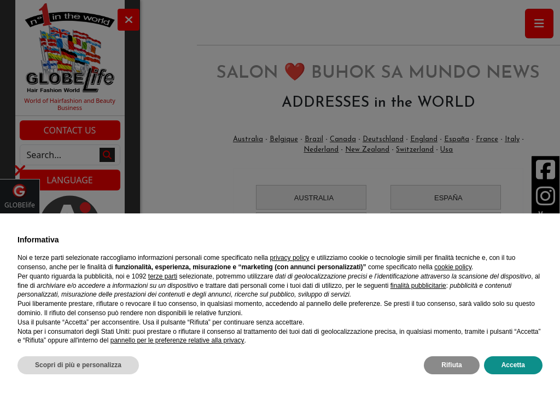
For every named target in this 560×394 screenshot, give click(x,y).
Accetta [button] (513, 365)
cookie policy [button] (452, 267)
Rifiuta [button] (451, 365)
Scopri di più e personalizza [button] (78, 365)
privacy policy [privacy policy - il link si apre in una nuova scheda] (290, 258)
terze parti (162, 276)
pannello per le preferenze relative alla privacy (177, 340)
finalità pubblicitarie (418, 285)
